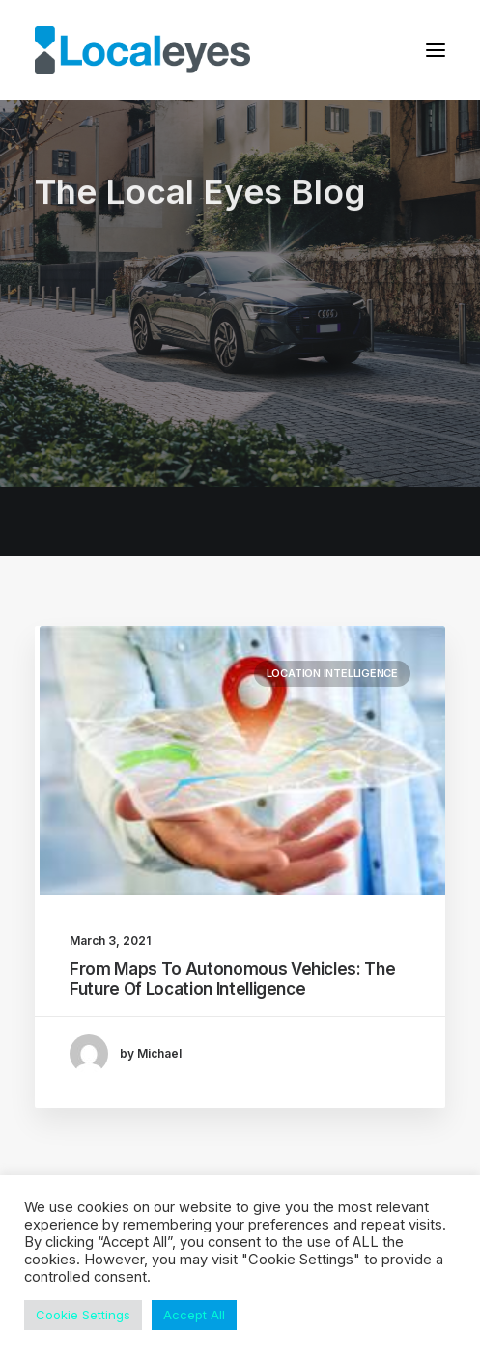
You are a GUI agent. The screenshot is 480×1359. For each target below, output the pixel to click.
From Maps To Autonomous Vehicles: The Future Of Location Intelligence (232, 978)
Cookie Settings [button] (83, 1314)
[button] (435, 50)
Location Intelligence (332, 673)
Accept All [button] (194, 1314)
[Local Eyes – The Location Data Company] (142, 50)
